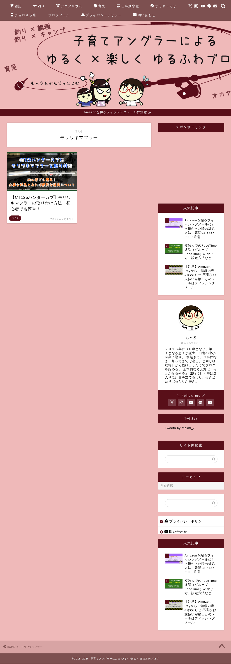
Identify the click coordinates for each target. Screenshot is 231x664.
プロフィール (59, 15)
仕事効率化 (128, 6)
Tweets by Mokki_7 (180, 428)
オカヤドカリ (163, 6)
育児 (99, 6)
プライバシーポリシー (101, 15)
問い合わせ (144, 15)
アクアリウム (69, 6)
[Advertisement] (198, 163)
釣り (39, 6)
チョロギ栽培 (23, 15)
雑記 (16, 6)
